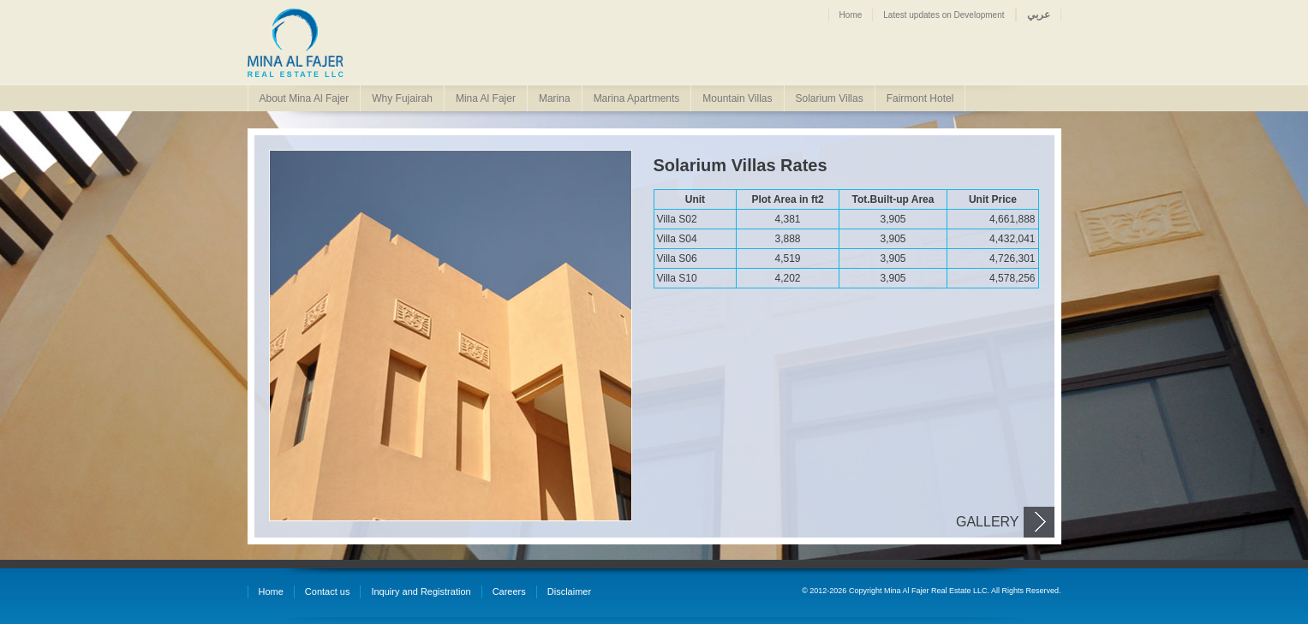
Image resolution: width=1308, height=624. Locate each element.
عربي (1038, 15)
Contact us (327, 591)
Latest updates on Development (943, 15)
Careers (509, 591)
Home (851, 15)
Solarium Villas (829, 98)
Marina (554, 98)
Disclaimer (569, 591)
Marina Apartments (637, 98)
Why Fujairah (402, 98)
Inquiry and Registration (420, 591)
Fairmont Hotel (920, 98)
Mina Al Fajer (486, 98)
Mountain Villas (737, 98)
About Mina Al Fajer (304, 98)
